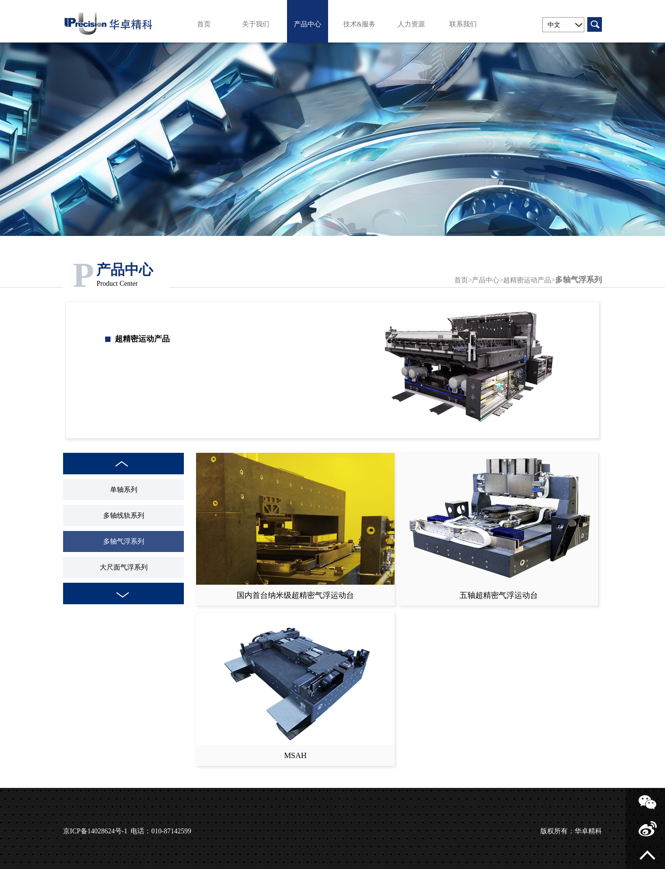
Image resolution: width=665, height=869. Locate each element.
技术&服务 (359, 24)
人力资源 (411, 24)
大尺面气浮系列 (124, 567)
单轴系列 (123, 489)
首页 (204, 24)
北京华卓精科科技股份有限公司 (109, 21)
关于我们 (255, 24)
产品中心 (307, 24)
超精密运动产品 (527, 280)
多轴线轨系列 (123, 515)
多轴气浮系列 (578, 280)
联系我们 (463, 24)
